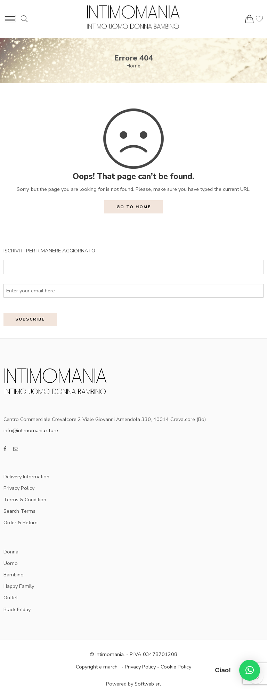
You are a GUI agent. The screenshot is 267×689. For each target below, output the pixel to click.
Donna (10, 551)
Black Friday (17, 609)
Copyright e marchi (98, 666)
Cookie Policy (176, 666)
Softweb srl (148, 683)
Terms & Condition (24, 499)
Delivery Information (26, 476)
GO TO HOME (133, 207)
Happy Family (18, 586)
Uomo (10, 563)
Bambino (13, 574)
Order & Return (20, 522)
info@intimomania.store (30, 430)
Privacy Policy (18, 488)
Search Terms (19, 511)
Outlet (10, 597)
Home (133, 65)
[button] (249, 670)
